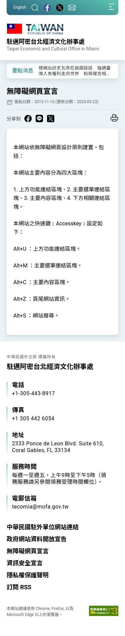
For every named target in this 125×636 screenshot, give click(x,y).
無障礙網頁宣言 (28, 551)
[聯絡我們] (72, 7)
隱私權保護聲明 (28, 575)
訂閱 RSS (19, 587)
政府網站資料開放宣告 (37, 539)
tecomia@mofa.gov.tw (40, 506)
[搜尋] (35, 7)
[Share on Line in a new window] (39, 119)
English (19, 7)
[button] (16, 70)
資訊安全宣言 (25, 563)
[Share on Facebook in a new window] (28, 119)
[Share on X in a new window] (51, 119)
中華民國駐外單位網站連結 (43, 527)
